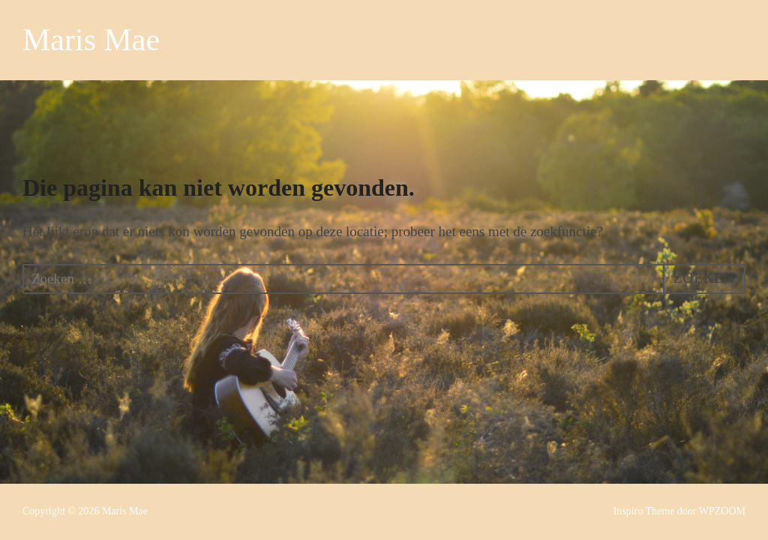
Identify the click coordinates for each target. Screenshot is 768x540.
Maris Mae (91, 39)
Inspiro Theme (644, 511)
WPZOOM (722, 511)
